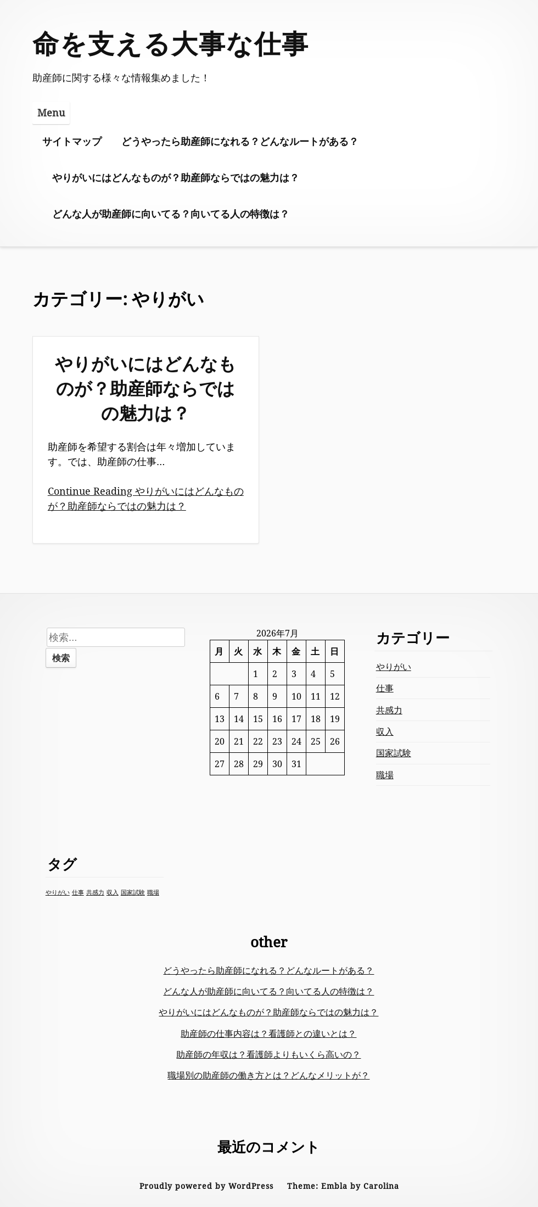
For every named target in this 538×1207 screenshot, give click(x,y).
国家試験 (393, 753)
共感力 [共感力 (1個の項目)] (95, 892)
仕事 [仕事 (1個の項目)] (78, 892)
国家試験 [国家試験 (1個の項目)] (133, 892)
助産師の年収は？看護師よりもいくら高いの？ (268, 1054)
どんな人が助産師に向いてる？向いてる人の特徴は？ (170, 213)
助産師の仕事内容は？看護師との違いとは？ (268, 1033)
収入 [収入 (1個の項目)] (113, 892)
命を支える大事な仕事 (170, 43)
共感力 (389, 710)
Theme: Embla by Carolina (343, 1186)
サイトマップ (72, 141)
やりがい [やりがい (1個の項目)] (58, 892)
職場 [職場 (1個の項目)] (153, 892)
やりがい (393, 667)
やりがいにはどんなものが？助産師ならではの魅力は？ (175, 177)
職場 (385, 775)
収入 (385, 731)
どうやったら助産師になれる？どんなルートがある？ (239, 141)
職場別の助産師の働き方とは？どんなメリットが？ (268, 1075)
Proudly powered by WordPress (206, 1186)
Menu (51, 112)
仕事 (385, 688)
